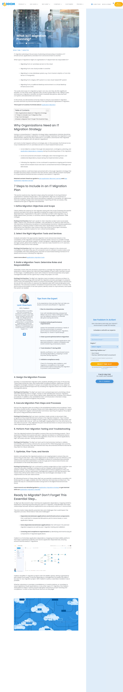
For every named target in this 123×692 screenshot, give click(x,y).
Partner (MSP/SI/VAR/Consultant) (104, 355)
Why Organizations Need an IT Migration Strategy (31, 113)
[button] (113, 3)
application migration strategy (49, 487)
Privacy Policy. (104, 368)
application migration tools (35, 257)
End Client (95, 353)
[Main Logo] (8, 4)
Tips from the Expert (22, 117)
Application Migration (48, 105)
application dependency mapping (32, 151)
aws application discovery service (50, 178)
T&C (114, 367)
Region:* (93, 343)
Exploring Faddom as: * (98, 350)
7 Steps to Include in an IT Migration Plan (28, 115)
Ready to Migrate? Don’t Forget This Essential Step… (32, 119)
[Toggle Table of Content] (46, 110)
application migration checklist (30, 490)
